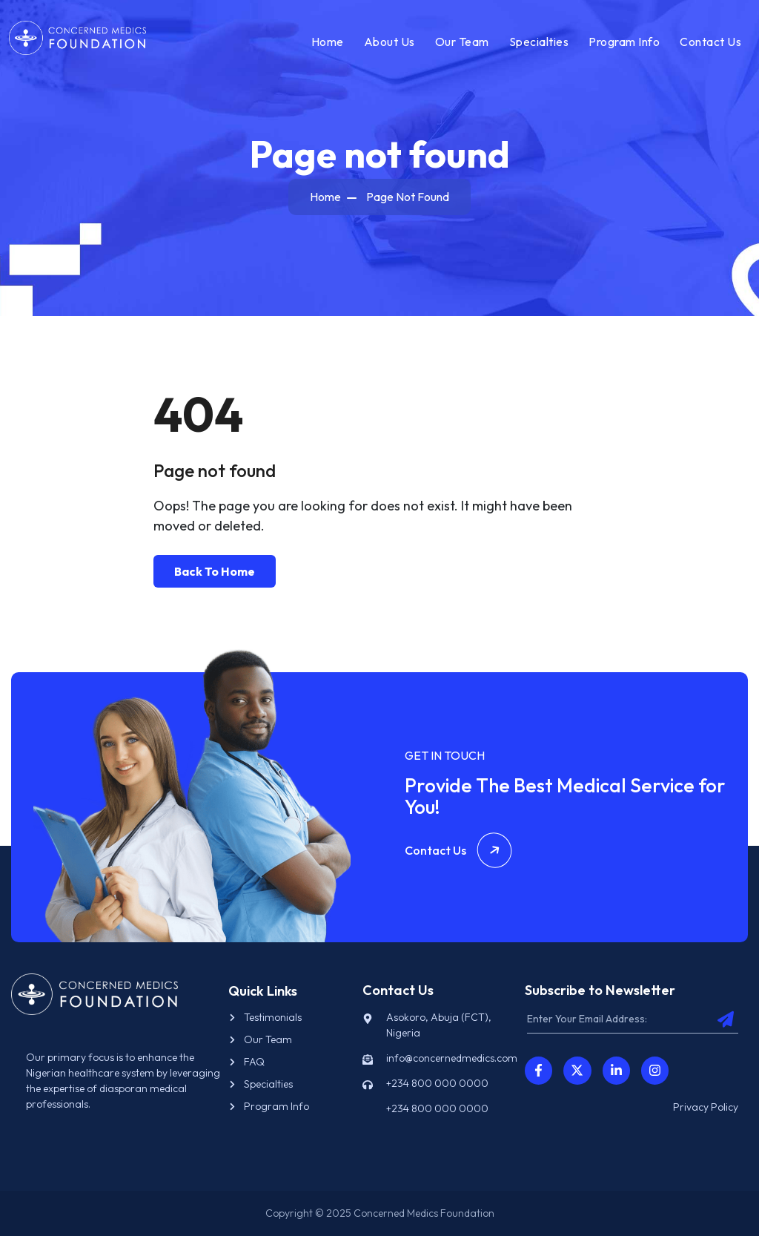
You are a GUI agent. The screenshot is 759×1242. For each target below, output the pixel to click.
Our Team (460, 43)
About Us (387, 43)
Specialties (537, 43)
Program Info (621, 43)
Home (325, 43)
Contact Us (708, 43)
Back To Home (214, 576)
